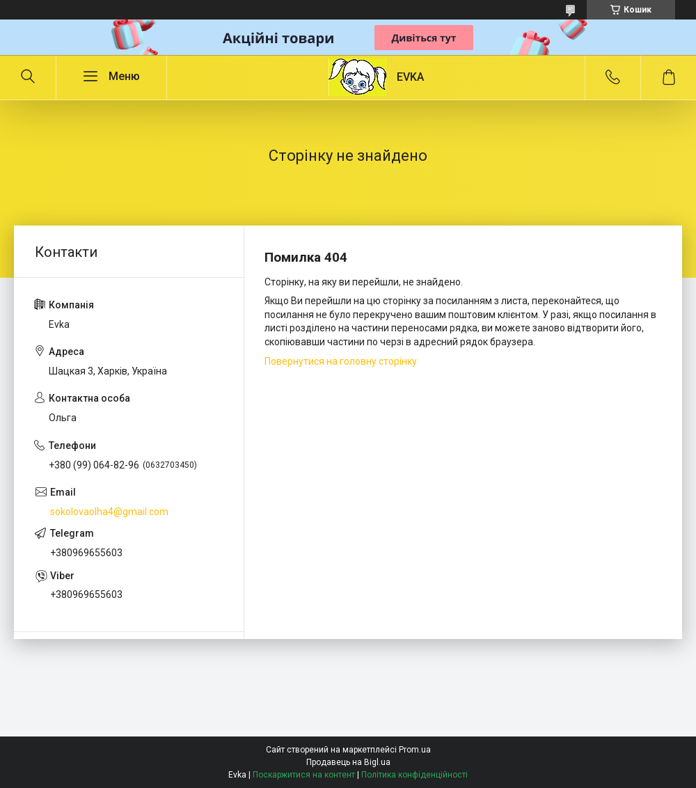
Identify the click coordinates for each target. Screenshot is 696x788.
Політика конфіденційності (414, 775)
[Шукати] (28, 77)
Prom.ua (415, 750)
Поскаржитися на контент (304, 775)
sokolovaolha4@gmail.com (109, 511)
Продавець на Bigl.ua (348, 762)
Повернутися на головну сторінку (340, 361)
